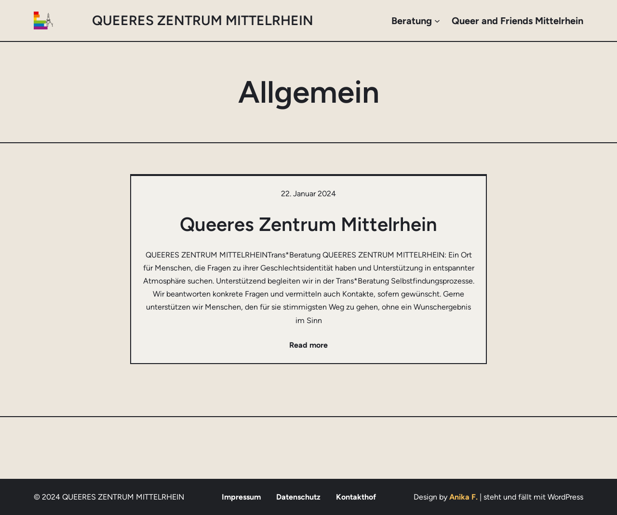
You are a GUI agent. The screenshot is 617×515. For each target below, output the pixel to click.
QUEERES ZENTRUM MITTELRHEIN (202, 20)
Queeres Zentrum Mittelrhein (308, 224)
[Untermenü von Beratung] (437, 21)
